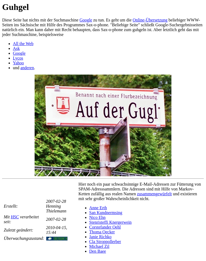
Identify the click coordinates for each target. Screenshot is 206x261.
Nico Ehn (97, 217)
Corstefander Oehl (105, 227)
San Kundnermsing (105, 212)
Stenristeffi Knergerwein (110, 222)
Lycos (18, 58)
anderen (27, 67)
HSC (15, 217)
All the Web (23, 43)
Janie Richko (100, 236)
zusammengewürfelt (154, 194)
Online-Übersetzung (150, 20)
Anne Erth (98, 207)
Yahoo (18, 63)
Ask (16, 48)
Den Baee (97, 251)
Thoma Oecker (102, 232)
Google (85, 20)
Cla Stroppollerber (105, 241)
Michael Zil (99, 246)
